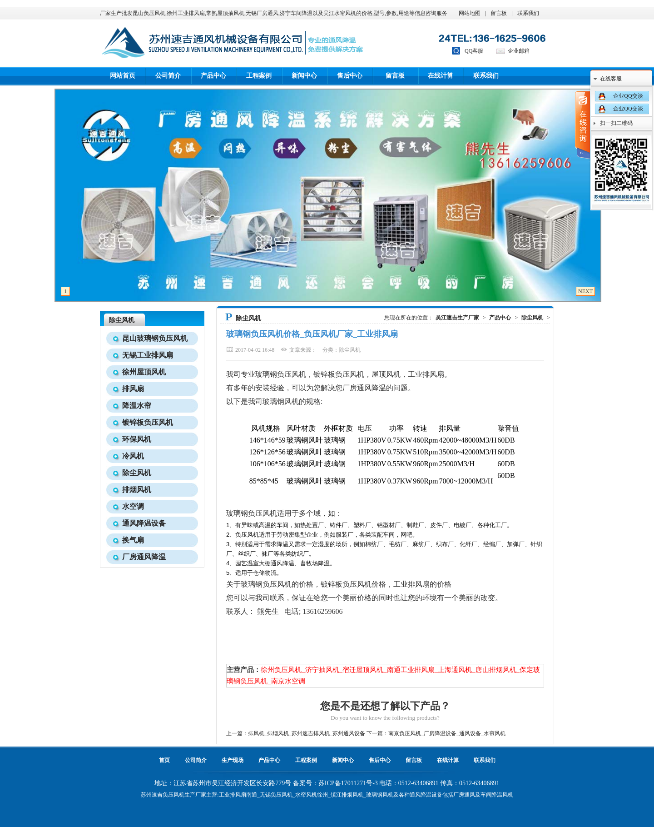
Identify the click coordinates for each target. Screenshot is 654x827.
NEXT (585, 291)
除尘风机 (121, 320)
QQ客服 (474, 51)
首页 (164, 760)
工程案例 (259, 75)
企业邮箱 (519, 51)
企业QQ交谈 (628, 96)
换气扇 (133, 540)
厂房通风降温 (144, 557)
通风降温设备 (144, 523)
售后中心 (349, 75)
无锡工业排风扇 (147, 355)
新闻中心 (304, 75)
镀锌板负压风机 (147, 422)
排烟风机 (136, 489)
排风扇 (133, 389)
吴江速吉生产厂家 (457, 317)
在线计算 (440, 75)
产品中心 (213, 75)
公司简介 (168, 75)
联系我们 (528, 13)
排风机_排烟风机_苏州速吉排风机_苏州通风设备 (306, 733)
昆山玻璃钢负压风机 (155, 338)
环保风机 (136, 439)
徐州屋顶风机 (144, 372)
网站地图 (470, 13)
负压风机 (173, 795)
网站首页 (122, 75)
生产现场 (232, 760)
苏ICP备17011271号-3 (348, 783)
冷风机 (133, 456)
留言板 (498, 13)
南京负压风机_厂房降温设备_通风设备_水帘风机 (446, 733)
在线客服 (611, 78)
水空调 (133, 506)
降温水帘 (136, 405)
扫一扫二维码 (616, 123)
